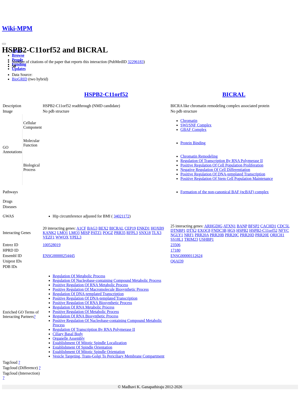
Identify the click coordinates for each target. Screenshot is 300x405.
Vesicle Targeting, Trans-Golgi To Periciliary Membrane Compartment (108, 356)
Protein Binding (193, 143)
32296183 (136, 62)
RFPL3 (132, 233)
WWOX (62, 237)
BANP (242, 226)
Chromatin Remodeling (199, 156)
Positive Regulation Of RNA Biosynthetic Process (92, 303)
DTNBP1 (178, 230)
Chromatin (188, 121)
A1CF (81, 228)
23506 (175, 245)
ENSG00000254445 (59, 256)
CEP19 (130, 228)
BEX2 (103, 228)
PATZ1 (96, 233)
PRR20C (232, 235)
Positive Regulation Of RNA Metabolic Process (90, 285)
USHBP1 (206, 239)
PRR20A (202, 235)
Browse (18, 55)
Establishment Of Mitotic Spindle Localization (90, 343)
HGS (231, 230)
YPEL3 (75, 237)
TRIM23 (191, 239)
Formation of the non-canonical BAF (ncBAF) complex (224, 192)
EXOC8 (203, 230)
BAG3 (92, 228)
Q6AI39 (177, 261)
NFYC (283, 230)
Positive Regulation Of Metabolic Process (86, 312)
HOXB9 (157, 228)
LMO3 (74, 233)
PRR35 (120, 233)
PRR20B (217, 235)
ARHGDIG (213, 226)
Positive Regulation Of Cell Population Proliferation (221, 165)
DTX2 (192, 230)
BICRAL (233, 94)
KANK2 (49, 233)
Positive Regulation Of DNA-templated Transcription (222, 174)
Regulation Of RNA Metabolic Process (83, 307)
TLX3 (156, 233)
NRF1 (189, 235)
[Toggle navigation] (4, 44)
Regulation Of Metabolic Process (79, 276)
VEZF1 (49, 237)
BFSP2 (253, 226)
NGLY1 (177, 235)
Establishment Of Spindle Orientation (82, 347)
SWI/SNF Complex (196, 125)
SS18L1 (177, 239)
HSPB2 (242, 230)
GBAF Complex (193, 129)
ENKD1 (143, 228)
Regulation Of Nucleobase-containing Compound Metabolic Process (107, 280)
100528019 (52, 245)
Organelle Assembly (69, 338)
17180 (175, 250)
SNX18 (145, 233)
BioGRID (19, 79)
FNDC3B (218, 230)
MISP (85, 233)
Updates (19, 69)
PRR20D (247, 235)
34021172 (121, 216)
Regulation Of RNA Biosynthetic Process (85, 316)
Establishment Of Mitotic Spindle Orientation (89, 352)
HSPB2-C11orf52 (106, 94)
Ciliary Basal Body (68, 334)
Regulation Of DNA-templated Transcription (88, 294)
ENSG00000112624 (186, 256)
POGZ (108, 233)
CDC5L (283, 226)
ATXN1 (229, 226)
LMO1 (62, 233)
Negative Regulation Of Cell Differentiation (215, 169)
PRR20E (262, 235)
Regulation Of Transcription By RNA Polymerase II (221, 161)
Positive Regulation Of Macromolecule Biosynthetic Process (101, 289)
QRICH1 (277, 235)
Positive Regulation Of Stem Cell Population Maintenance (226, 178)
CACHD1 (268, 226)
